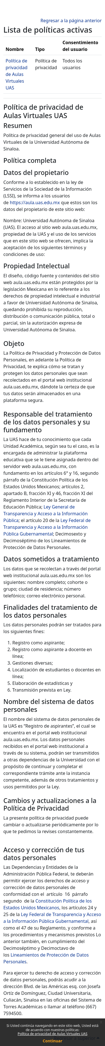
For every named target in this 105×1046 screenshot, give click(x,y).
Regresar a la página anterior (71, 20)
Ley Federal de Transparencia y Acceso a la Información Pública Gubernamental (47, 527)
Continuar (52, 1040)
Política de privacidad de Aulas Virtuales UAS (52, 1033)
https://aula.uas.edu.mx (35, 202)
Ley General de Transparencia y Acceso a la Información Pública (45, 513)
